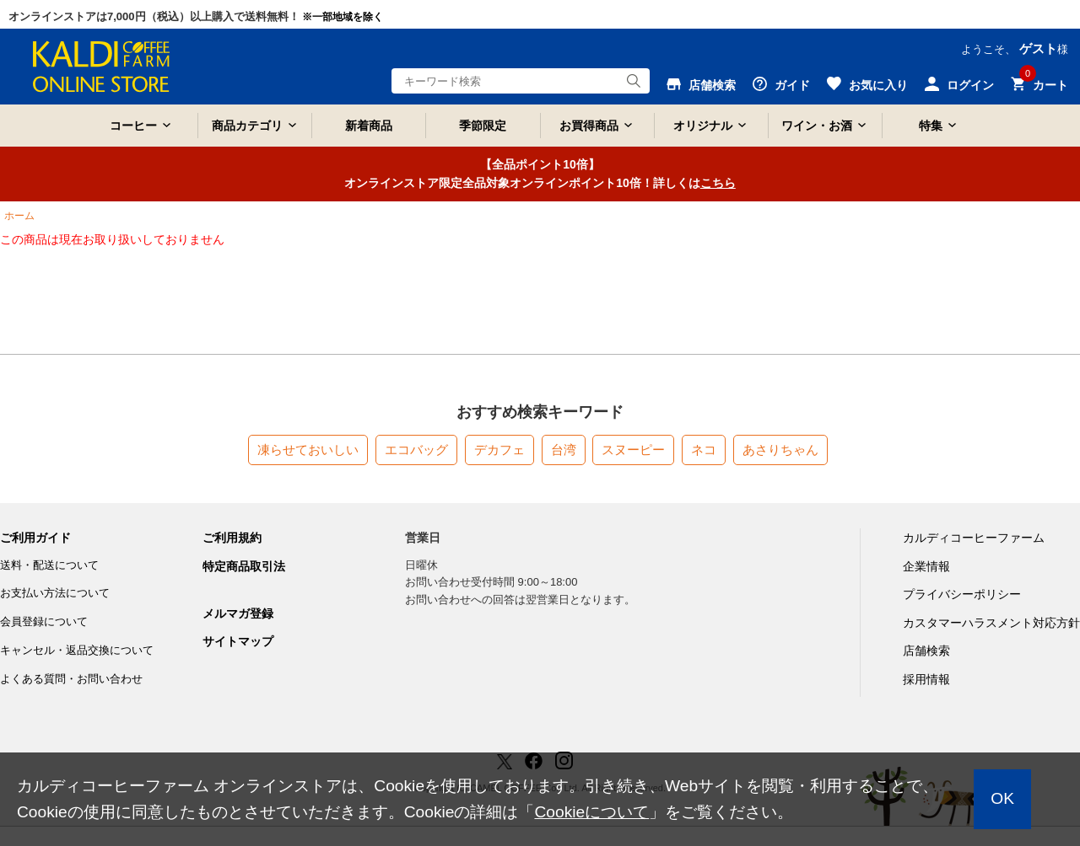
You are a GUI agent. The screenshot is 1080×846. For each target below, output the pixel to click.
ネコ (703, 449)
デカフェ (499, 449)
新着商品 (368, 125)
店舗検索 (926, 650)
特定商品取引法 (243, 566)
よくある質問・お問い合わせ (71, 678)
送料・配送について (49, 565)
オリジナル (702, 125)
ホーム (19, 216)
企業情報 (926, 566)
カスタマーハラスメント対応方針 (991, 622)
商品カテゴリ (247, 125)
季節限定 (482, 125)
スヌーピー (633, 449)
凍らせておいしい (308, 449)
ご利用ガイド (35, 537)
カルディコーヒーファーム (974, 537)
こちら (718, 183)
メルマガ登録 (237, 613)
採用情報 (926, 679)
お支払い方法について (55, 592)
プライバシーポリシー (962, 594)
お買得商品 (588, 125)
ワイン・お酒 (816, 125)
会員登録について (44, 621)
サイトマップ (237, 641)
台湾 (563, 449)
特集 (930, 125)
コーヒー (133, 125)
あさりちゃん (780, 449)
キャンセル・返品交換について (77, 650)
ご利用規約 (232, 537)
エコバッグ (416, 449)
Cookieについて (591, 812)
